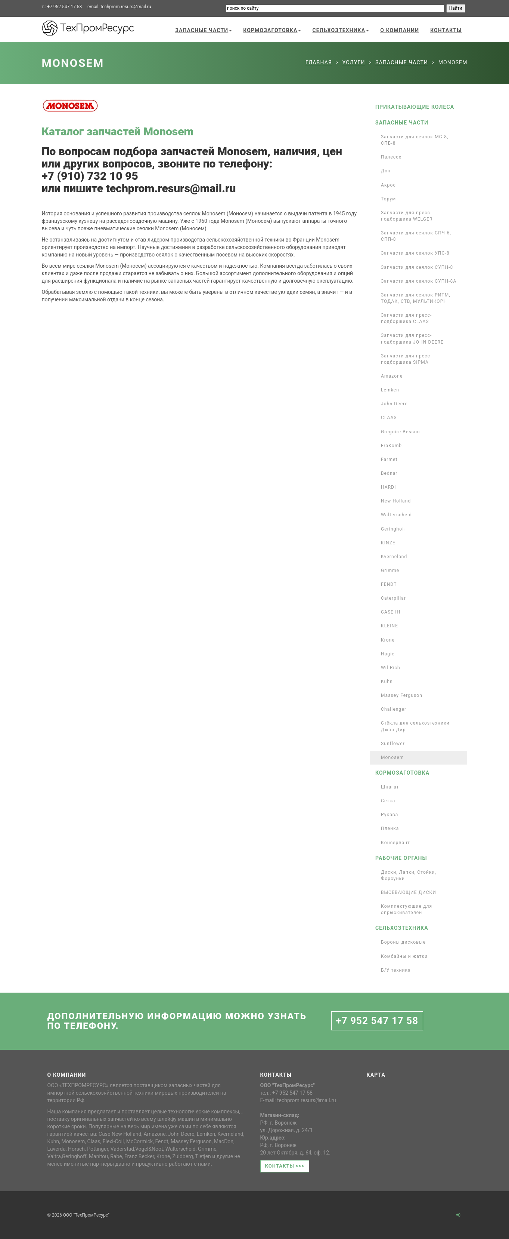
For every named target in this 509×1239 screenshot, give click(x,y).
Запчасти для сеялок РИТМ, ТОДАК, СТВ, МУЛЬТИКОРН (415, 298)
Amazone (392, 376)
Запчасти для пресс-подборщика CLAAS (406, 318)
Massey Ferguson (401, 695)
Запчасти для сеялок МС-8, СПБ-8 (415, 140)
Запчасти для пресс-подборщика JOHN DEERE (412, 338)
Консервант (395, 842)
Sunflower (393, 743)
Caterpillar (393, 598)
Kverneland (394, 556)
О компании (399, 30)
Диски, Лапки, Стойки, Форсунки (408, 875)
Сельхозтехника (340, 30)
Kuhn (387, 681)
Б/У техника (396, 970)
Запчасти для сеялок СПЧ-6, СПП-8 (416, 236)
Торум (388, 199)
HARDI (388, 487)
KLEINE (389, 625)
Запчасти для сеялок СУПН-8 (417, 267)
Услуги (353, 62)
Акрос (388, 185)
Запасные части (203, 30)
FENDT (389, 584)
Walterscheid (396, 514)
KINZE (388, 542)
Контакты (446, 30)
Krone (388, 640)
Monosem (392, 757)
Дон (386, 170)
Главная (318, 62)
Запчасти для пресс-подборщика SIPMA (406, 359)
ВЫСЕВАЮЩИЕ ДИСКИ (408, 892)
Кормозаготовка (272, 30)
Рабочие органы (401, 858)
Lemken (390, 390)
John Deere (394, 403)
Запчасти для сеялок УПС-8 (415, 253)
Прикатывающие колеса (414, 107)
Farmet (389, 459)
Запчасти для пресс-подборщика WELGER (407, 216)
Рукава (389, 814)
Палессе (391, 157)
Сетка (388, 800)
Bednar (389, 473)
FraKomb (391, 445)
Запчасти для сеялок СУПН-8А (418, 281)
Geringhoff (393, 529)
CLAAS (389, 417)
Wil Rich (390, 667)
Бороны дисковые (403, 942)
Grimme (390, 570)
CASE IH (390, 612)
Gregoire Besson (400, 431)
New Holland (396, 501)
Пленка (390, 828)
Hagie (388, 654)
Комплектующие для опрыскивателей (406, 909)
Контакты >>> (285, 1166)
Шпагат (390, 787)
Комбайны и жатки (404, 956)
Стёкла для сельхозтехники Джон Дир (415, 726)
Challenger (393, 709)
